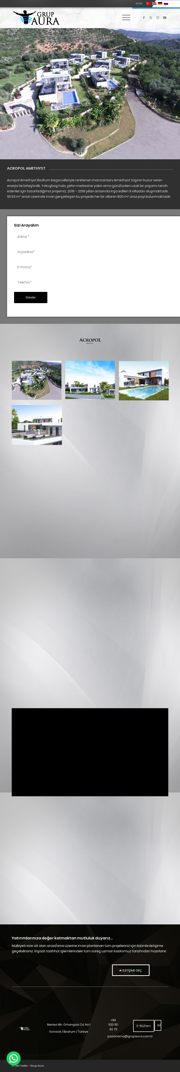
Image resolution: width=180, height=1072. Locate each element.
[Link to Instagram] (157, 17)
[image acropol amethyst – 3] (145, 382)
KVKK (139, 3)
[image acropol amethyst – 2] (92, 382)
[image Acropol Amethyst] (38, 382)
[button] (14, 1058)
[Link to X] (150, 17)
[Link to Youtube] (164, 17)
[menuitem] (137, 3)
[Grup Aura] (36, 17)
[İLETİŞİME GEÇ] (131, 970)
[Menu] (123, 17)
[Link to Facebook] (143, 17)
